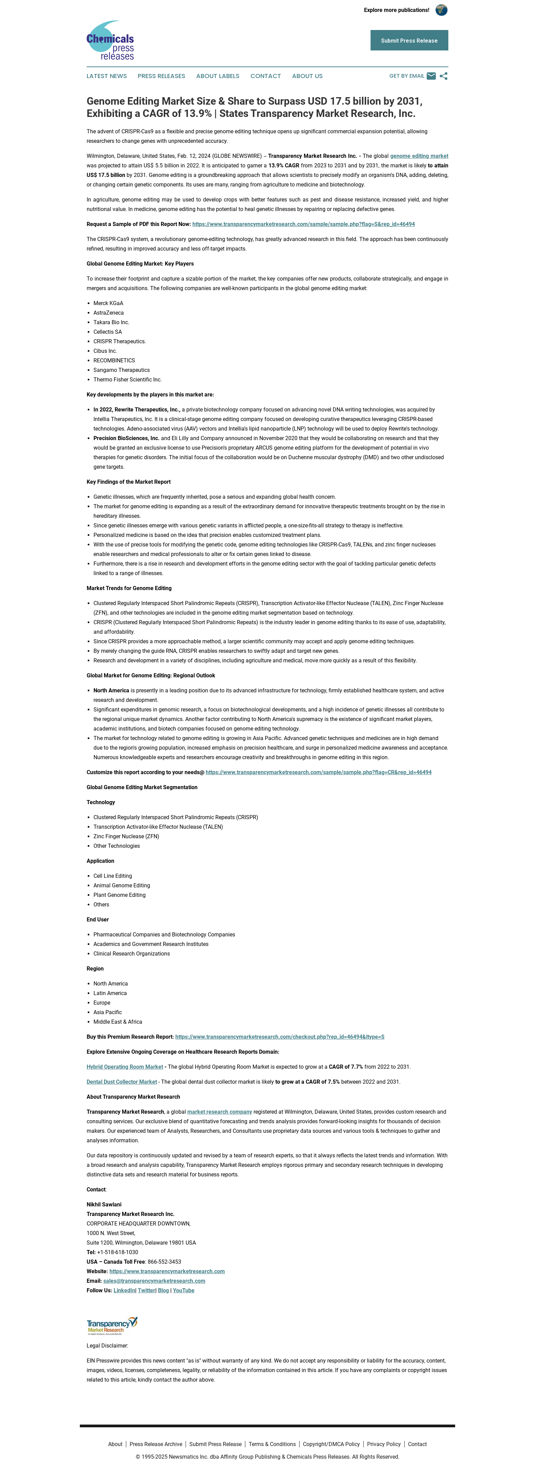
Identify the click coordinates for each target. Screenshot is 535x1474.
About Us (307, 76)
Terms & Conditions (272, 1444)
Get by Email (412, 76)
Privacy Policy (384, 1444)
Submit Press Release (215, 1444)
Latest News (107, 76)
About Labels (218, 76)
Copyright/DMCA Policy (331, 1444)
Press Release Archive (156, 1444)
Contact (265, 76)
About (115, 1444)
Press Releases (161, 76)
